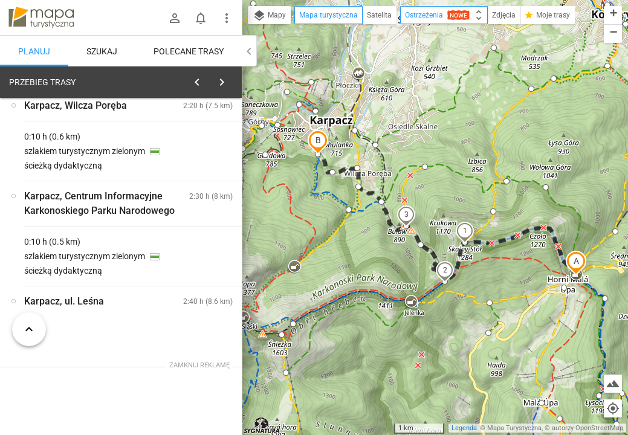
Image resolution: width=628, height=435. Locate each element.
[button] (576, 263)
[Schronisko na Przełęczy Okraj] (72, 261)
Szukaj (101, 51)
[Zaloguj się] (174, 18)
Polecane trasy (189, 51)
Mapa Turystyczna (514, 428)
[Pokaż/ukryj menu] (226, 18)
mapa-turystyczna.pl (41, 17)
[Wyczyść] (231, 79)
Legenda (464, 428)
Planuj (34, 51)
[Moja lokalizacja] (613, 408)
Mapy (269, 15)
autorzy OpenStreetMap (587, 428)
